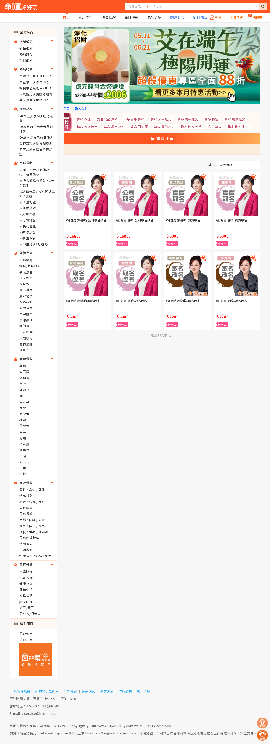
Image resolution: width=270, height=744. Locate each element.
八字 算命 (215, 126)
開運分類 (23, 564)
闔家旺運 (26, 601)
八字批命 (26, 314)
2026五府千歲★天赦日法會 (36, 129)
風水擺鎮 (26, 513)
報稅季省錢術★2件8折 (36, 88)
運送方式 (88, 691)
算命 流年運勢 (161, 119)
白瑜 (22, 456)
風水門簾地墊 (29, 537)
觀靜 (22, 366)
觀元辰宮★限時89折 (34, 100)
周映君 (24, 414)
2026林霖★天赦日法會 (36, 137)
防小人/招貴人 (30, 613)
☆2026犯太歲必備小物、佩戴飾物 (34, 172)
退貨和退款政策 (47, 691)
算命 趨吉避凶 (114, 126)
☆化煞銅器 (27, 220)
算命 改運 (84, 119)
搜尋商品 (135, 6)
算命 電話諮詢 (164, 126)
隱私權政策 (22, 691)
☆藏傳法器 (27, 232)
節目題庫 (200, 17)
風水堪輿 (26, 296)
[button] (238, 165)
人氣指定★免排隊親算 (36, 94)
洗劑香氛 (26, 543)
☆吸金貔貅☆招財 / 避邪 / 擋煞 (37, 183)
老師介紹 (154, 17)
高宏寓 (24, 401)
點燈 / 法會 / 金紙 (32, 501)
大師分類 (23, 358)
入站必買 (23, 41)
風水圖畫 (26, 508)
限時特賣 (23, 69)
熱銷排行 (26, 54)
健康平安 (26, 583)
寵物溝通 (26, 344)
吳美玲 (24, 450)
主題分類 (23, 163)
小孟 (22, 467)
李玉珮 (24, 371)
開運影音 (177, 17)
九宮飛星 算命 (107, 119)
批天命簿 (26, 277)
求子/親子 (26, 607)
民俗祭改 (26, 320)
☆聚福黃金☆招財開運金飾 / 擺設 (37, 193)
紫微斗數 (26, 308)
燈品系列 (26, 495)
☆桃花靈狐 (27, 226)
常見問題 (143, 691)
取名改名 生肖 (238, 126)
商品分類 (23, 482)
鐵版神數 (26, 290)
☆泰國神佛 (27, 238)
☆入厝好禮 (27, 202)
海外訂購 (125, 691)
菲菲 (22, 408)
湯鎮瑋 (24, 377)
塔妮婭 (24, 443)
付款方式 (70, 691)
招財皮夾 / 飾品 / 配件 (35, 556)
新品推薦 (26, 48)
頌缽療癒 (26, 260)
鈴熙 (22, 438)
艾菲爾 (24, 426)
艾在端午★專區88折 (34, 82)
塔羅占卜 (26, 350)
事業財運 (26, 571)
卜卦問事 (26, 332)
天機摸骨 (26, 338)
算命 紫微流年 (87, 126)
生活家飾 (26, 550)
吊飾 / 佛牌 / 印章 (32, 519)
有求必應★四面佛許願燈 (36, 151)
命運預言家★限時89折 (36, 76)
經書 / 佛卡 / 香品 (32, 525)
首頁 (66, 17)
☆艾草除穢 (27, 214)
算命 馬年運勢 (188, 119)
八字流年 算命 (134, 119)
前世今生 (26, 284)
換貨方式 (107, 691)
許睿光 (24, 390)
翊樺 (22, 395)
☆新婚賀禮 (27, 208)
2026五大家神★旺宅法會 (36, 118)
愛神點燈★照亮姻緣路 (36, 143)
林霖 (22, 419)
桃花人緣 (26, 577)
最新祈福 (23, 108)
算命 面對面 (139, 126)
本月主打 (86, 17)
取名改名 (26, 302)
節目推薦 (131, 17)
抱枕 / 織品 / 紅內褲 (33, 532)
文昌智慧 (26, 595)
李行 (22, 474)
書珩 (22, 384)
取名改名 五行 (191, 126)
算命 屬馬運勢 (235, 119)
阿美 (22, 432)
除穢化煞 (26, 589)
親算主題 (23, 253)
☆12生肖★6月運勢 (33, 244)
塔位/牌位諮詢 (30, 266)
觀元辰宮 (26, 272)
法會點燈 (108, 17)
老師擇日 (26, 326)
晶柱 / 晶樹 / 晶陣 (32, 489)
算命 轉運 (211, 119)
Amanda (25, 462)
